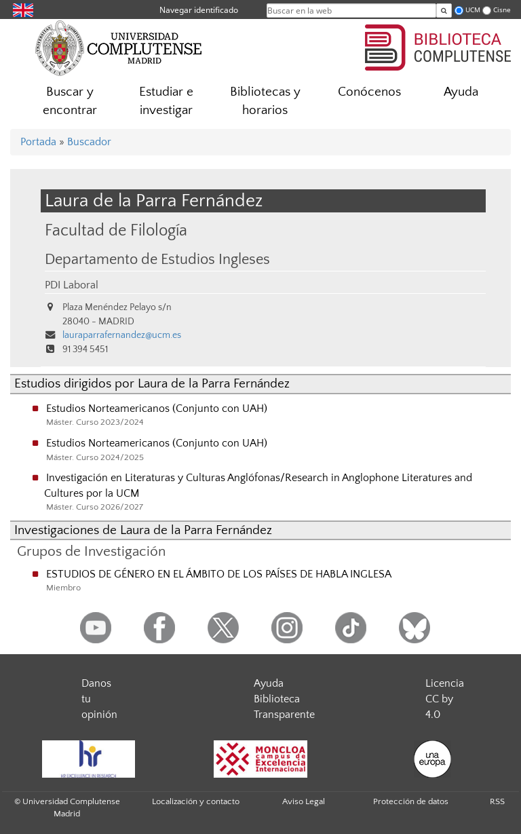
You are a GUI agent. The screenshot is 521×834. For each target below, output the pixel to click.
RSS (497, 801)
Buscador (89, 142)
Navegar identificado (198, 10)
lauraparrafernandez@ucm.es (121, 335)
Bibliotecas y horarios (265, 101)
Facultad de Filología (116, 230)
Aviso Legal (303, 801)
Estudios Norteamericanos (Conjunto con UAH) (156, 408)
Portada (38, 142)
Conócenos (369, 92)
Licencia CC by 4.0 (444, 699)
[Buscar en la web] (444, 10)
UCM (472, 9)
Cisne (502, 9)
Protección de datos (410, 801)
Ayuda (461, 92)
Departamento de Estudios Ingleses (157, 260)
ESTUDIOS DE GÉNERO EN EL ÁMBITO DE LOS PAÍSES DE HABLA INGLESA (218, 574)
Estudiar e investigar (166, 101)
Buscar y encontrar (70, 101)
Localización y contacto (195, 801)
